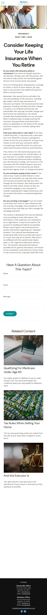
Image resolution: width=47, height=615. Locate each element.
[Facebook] (21, 611)
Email (5, 285)
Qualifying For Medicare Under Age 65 (19, 370)
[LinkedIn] (25, 611)
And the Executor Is (16, 476)
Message (6, 296)
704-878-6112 (25, 592)
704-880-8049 (26, 594)
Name (5, 273)
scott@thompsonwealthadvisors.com (23, 608)
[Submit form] (10, 313)
